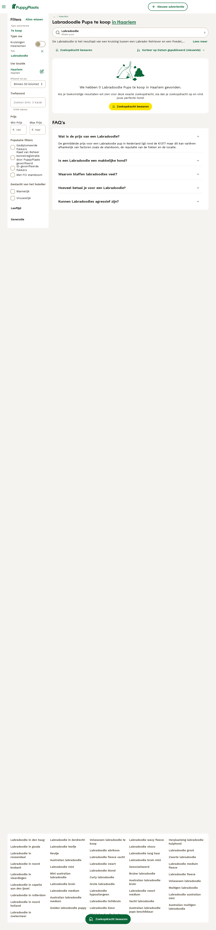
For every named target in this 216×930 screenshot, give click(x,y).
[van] (19, 307)
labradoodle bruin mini (145, 860)
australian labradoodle (65, 860)
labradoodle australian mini (185, 896)
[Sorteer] (171, 119)
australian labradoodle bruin (145, 882)
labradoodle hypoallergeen (99, 892)
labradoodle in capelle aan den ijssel (26, 886)
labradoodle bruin (62, 884)
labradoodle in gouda (25, 846)
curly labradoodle (102, 877)
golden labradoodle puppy (68, 908)
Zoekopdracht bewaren (74, 119)
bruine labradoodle (142, 873)
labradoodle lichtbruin (105, 901)
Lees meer (200, 110)
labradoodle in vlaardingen (20, 876)
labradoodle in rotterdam (28, 895)
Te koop (19, 103)
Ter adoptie (22, 112)
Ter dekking (22, 121)
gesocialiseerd (139, 867)
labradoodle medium (64, 890)
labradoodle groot (181, 850)
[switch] (40, 136)
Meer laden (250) (34, 232)
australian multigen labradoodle (182, 906)
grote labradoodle (102, 884)
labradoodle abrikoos (105, 850)
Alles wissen (34, 88)
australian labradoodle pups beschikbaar (145, 909)
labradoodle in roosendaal (20, 855)
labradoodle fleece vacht (107, 857)
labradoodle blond (102, 870)
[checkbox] (12, 164)
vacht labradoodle (141, 901)
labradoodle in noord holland (25, 903)
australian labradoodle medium (65, 899)
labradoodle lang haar (144, 853)
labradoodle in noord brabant (25, 865)
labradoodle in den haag (27, 840)
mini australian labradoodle (60, 875)
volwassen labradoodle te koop (108, 841)
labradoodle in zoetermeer (20, 914)
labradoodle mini (62, 867)
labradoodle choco (142, 846)
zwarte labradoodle (182, 857)
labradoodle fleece (182, 874)
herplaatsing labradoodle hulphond (186, 841)
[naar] (38, 307)
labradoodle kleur (102, 908)
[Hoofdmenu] (3, 6)
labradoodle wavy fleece (146, 840)
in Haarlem (124, 90)
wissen (38, 144)
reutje (54, 853)
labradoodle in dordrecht (67, 840)
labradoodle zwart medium (142, 892)
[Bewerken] (42, 248)
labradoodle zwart (103, 864)
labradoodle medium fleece (183, 865)
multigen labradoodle (183, 887)
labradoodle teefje (63, 846)
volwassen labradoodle (185, 881)
